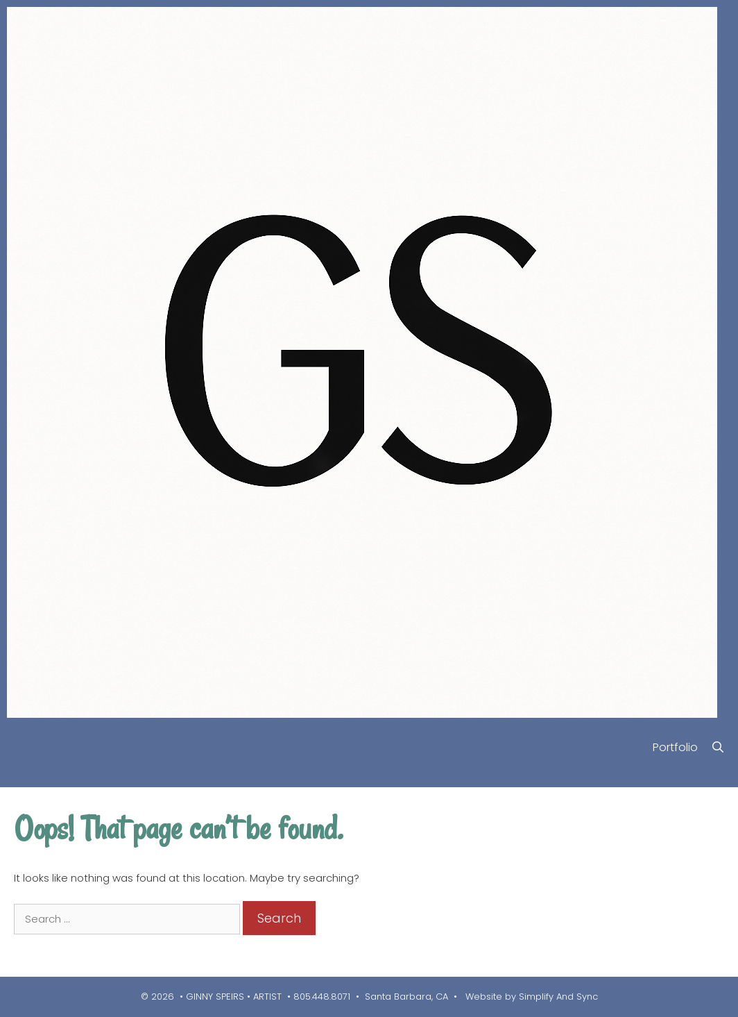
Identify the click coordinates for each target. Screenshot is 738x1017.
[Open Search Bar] (717, 747)
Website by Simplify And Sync (530, 996)
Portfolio (675, 747)
